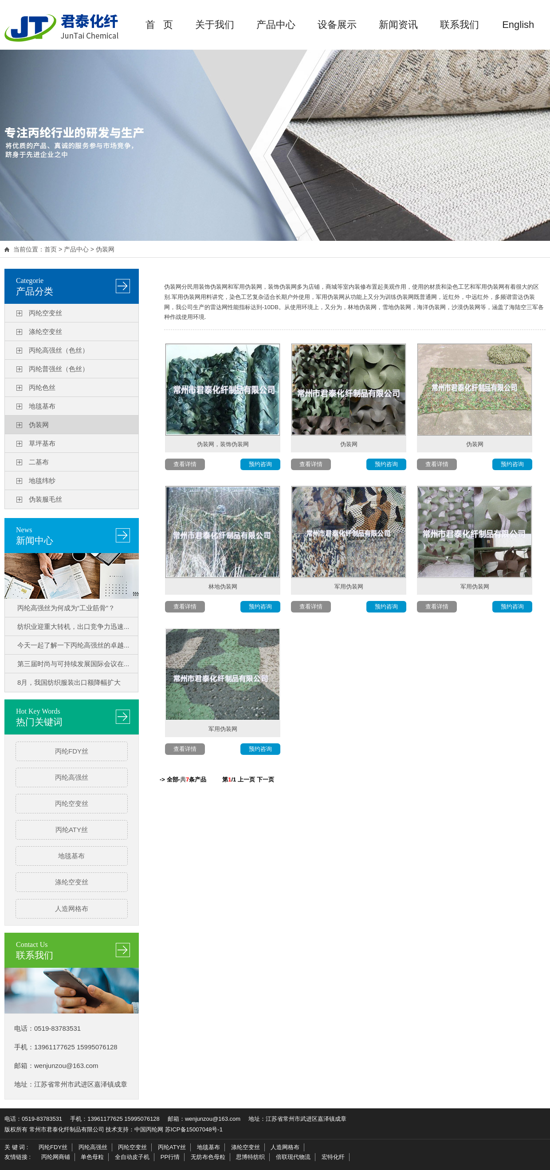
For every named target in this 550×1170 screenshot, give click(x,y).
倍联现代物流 (293, 1157)
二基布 (39, 462)
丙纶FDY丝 (71, 751)
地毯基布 (42, 406)
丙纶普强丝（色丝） (59, 369)
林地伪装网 (222, 586)
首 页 (159, 24)
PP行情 (170, 1157)
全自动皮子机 (132, 1157)
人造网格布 (71, 908)
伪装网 (105, 249)
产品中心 (275, 24)
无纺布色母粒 (208, 1157)
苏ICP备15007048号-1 (194, 1129)
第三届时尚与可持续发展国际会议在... (73, 663)
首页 (50, 249)
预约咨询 (260, 464)
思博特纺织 (250, 1157)
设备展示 (337, 24)
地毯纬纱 (42, 480)
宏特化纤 (333, 1157)
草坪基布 (42, 443)
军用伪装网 (348, 586)
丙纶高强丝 (71, 777)
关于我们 (214, 24)
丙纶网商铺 (55, 1157)
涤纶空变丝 (45, 331)
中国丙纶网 (148, 1129)
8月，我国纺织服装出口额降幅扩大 (69, 682)
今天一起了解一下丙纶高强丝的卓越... (73, 645)
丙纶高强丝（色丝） (59, 350)
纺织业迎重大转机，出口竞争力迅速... (73, 626)
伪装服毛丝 (45, 499)
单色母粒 (92, 1157)
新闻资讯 (398, 24)
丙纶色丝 (42, 387)
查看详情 (184, 464)
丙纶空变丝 (45, 313)
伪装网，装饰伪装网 (223, 444)
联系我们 (459, 24)
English (518, 24)
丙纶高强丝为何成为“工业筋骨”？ (66, 608)
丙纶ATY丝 (71, 829)
